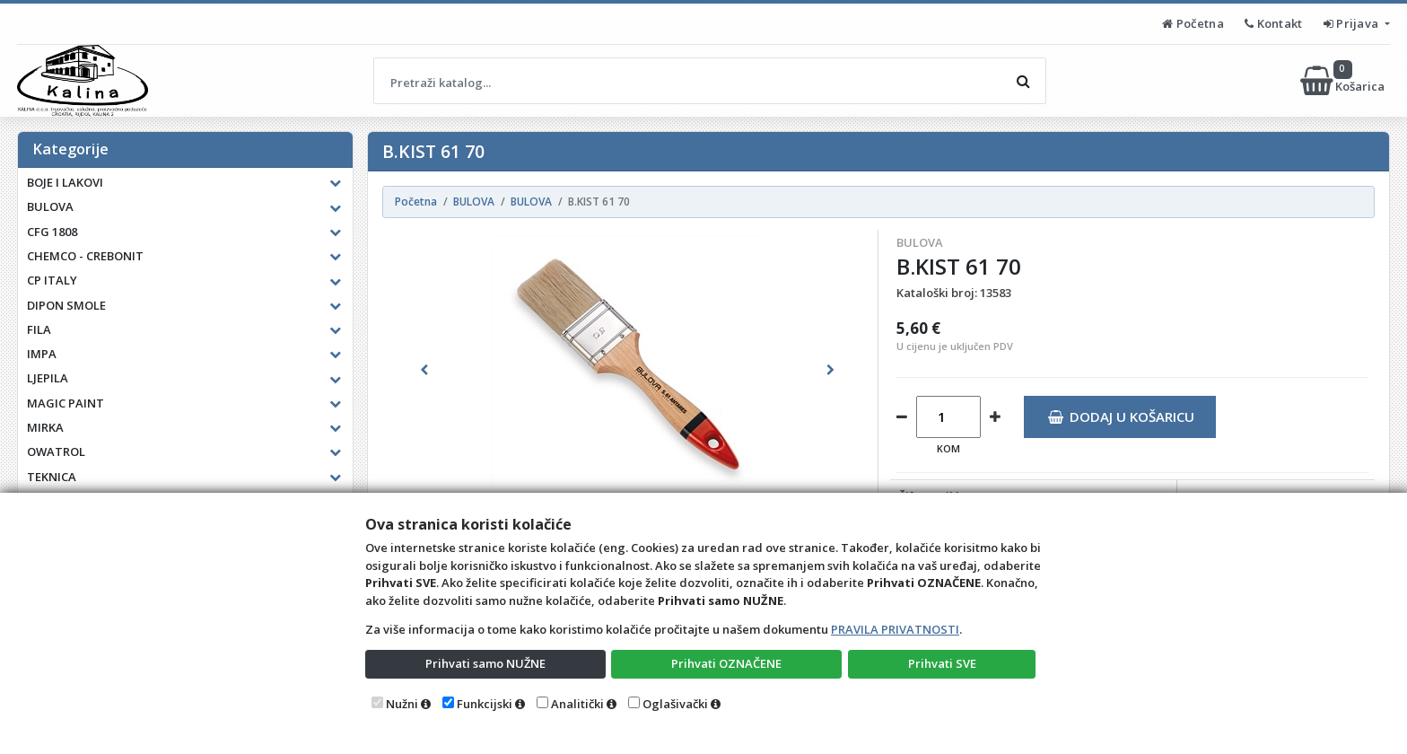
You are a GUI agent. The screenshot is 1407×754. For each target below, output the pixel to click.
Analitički (577, 704)
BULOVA (919, 242)
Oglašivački (675, 704)
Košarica (1343, 80)
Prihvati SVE (942, 663)
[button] (424, 369)
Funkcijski (484, 704)
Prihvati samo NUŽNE (485, 663)
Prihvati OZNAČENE (726, 663)
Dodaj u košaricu (1121, 416)
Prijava (1353, 23)
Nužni (402, 704)
